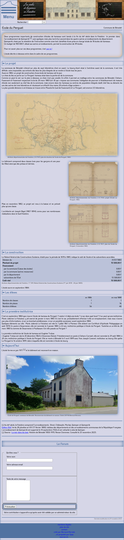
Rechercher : (22, 22)
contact (64, 529)
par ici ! (49, 49)
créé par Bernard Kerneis (64, 532)
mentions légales (64, 524)
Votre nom (11, 456)
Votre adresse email (15, 464)
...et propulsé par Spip (64, 534)
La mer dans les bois (20, 432)
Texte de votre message (16, 479)
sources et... (64, 537)
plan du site (64, 527)
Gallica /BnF (6, 427)
